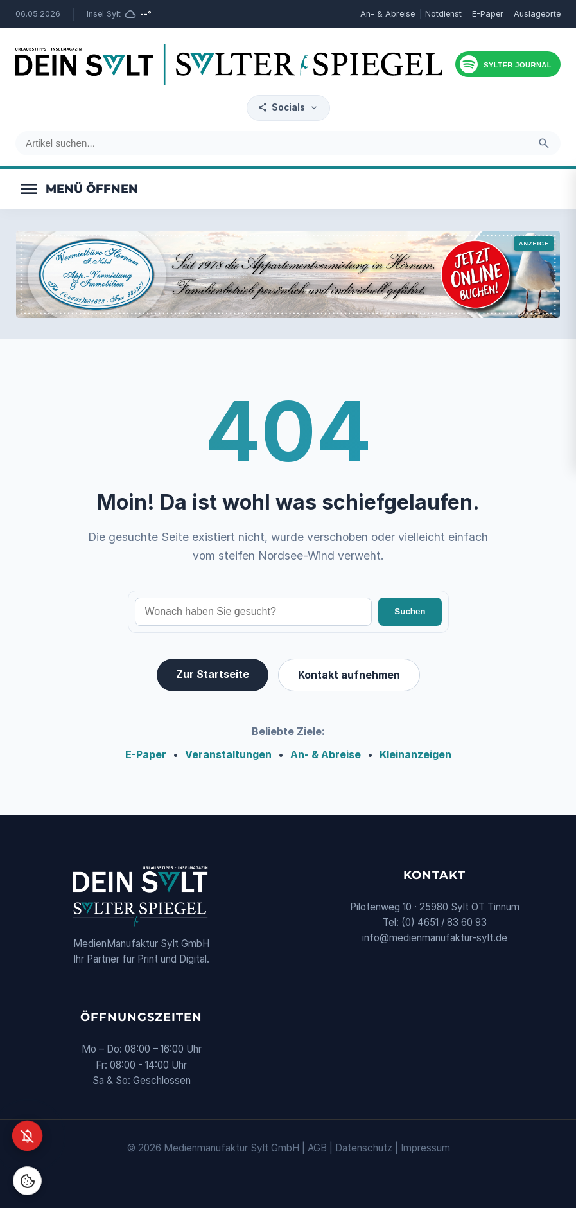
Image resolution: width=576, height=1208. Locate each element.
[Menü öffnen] (78, 188)
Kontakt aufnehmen (349, 674)
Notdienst (443, 14)
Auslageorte (537, 14)
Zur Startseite (212, 674)
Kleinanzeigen (415, 754)
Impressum (425, 1148)
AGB (317, 1148)
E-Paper (487, 14)
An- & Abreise (387, 14)
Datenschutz (363, 1148)
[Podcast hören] (508, 64)
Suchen (409, 611)
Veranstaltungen (228, 754)
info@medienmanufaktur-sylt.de (434, 938)
